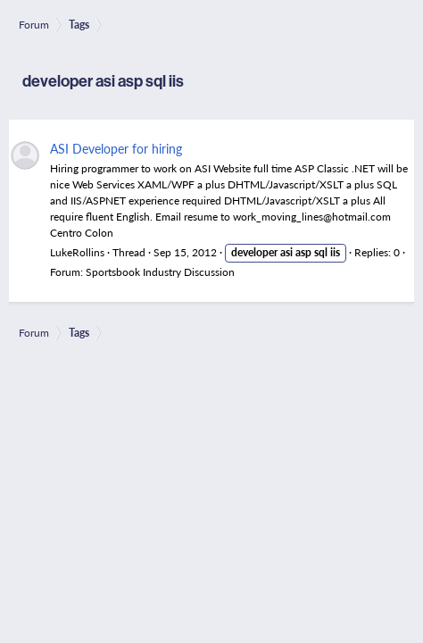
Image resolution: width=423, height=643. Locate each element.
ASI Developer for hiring (116, 148)
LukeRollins (77, 252)
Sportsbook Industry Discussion (160, 272)
